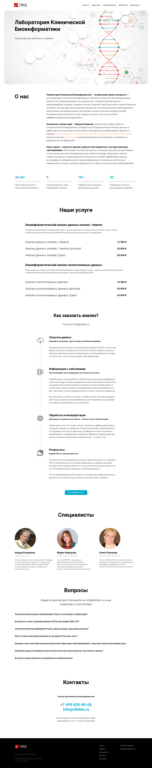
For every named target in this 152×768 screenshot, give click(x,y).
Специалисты (109, 5)
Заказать (96, 5)
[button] (76, 492)
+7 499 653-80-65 (76, 705)
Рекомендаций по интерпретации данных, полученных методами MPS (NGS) (93, 134)
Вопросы (123, 5)
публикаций (70, 137)
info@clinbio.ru (81, 324)
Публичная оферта (126, 745)
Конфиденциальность (128, 749)
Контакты (134, 5)
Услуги (85, 5)
